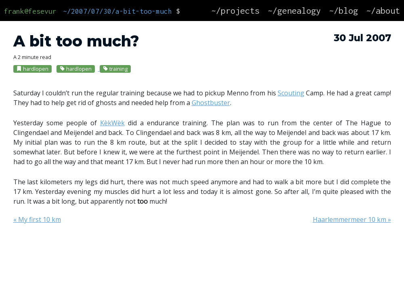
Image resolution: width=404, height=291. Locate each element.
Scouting (291, 93)
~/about (383, 10)
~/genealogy (294, 10)
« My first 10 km (37, 219)
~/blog (343, 10)
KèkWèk (112, 122)
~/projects (235, 10)
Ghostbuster (211, 102)
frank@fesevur (30, 11)
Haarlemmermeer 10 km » (352, 219)
